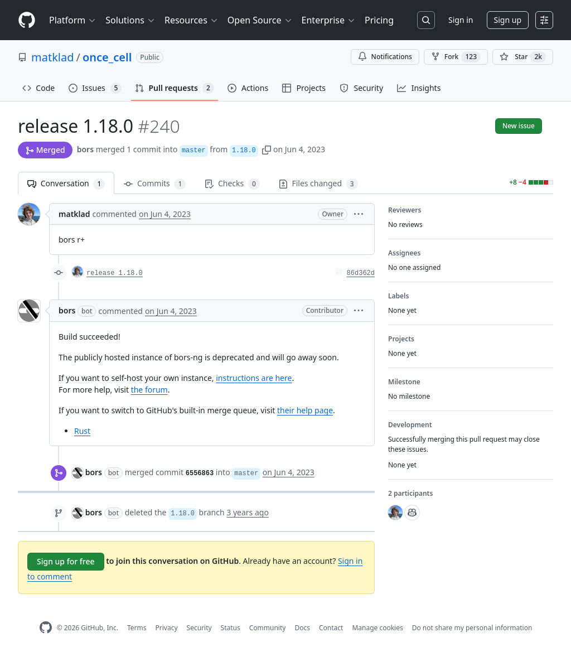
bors (85, 149)
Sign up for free (66, 561)
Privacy (167, 627)
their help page (305, 410)
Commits (155, 184)
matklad (52, 57)
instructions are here (254, 378)
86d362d (361, 273)
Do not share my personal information (472, 627)
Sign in (460, 20)
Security (199, 627)
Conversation (66, 184)
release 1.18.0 (114, 273)
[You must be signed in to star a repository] (522, 57)
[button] (266, 149)
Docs (302, 627)
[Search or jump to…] (426, 20)
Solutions (130, 20)
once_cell (107, 57)
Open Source (260, 20)
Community (267, 627)
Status (230, 627)
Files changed (318, 184)
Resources (191, 20)
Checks (232, 184)
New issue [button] (518, 126)
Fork (456, 56)
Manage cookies (377, 627)
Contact (331, 627)
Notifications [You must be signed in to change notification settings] (385, 56)
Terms (137, 627)
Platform (72, 20)
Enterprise (329, 20)
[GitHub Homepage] (45, 628)
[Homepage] (27, 20)
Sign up (507, 20)
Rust (82, 431)
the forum (149, 389)
